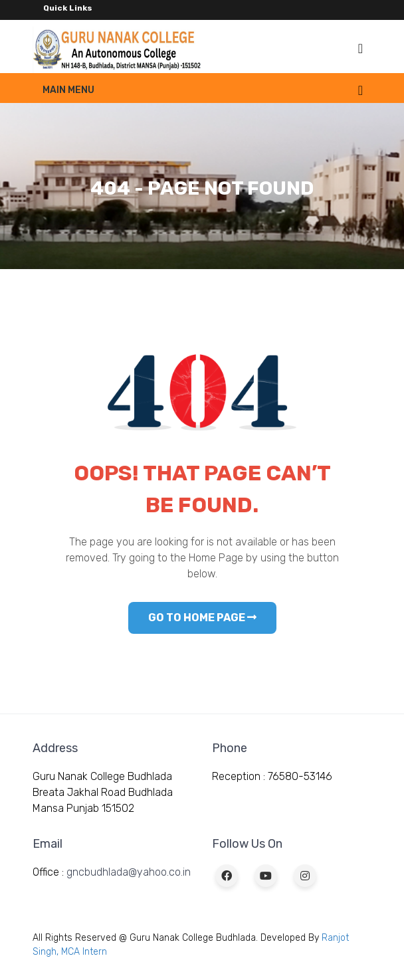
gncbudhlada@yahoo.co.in (128, 872)
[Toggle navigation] (360, 48)
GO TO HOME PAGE (202, 617)
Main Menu (68, 90)
